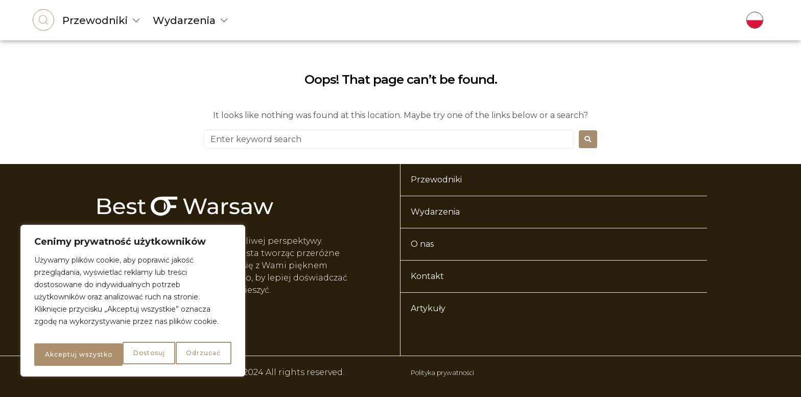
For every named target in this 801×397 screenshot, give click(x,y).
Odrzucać (111, 354)
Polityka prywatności (455, 372)
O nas (422, 244)
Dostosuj (58, 354)
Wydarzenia (184, 20)
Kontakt (427, 276)
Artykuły (428, 308)
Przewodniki (95, 20)
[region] (132, 304)
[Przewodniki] (136, 20)
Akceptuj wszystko (186, 354)
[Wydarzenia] (224, 20)
